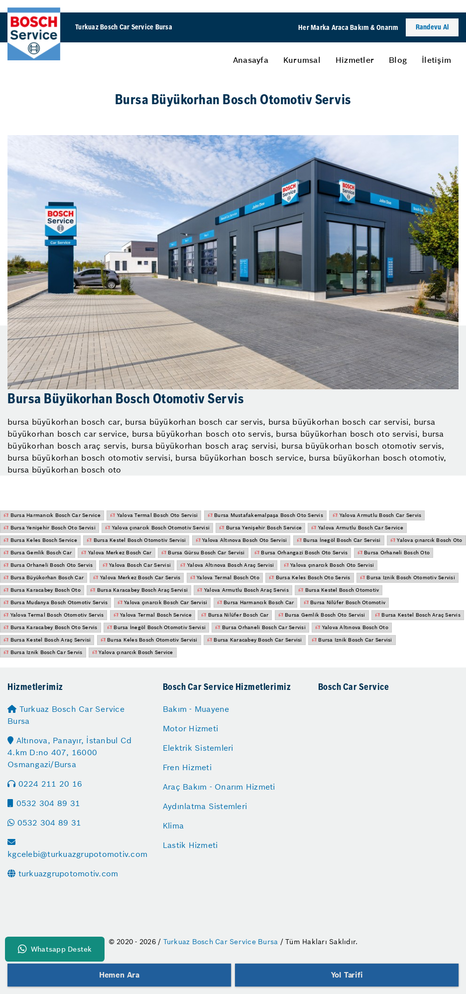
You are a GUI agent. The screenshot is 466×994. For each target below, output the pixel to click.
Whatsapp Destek (55, 949)
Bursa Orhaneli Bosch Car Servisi (260, 627)
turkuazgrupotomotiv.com (62, 873)
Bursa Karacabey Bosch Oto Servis (50, 627)
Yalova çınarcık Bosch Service (132, 652)
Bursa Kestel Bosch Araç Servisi (47, 640)
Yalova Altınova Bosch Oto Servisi (241, 540)
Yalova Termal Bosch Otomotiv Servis (53, 615)
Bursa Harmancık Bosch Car (255, 602)
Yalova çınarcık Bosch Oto (426, 540)
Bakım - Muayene (196, 709)
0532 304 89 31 (43, 803)
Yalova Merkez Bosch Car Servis (136, 577)
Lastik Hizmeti (190, 845)
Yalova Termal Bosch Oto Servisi (154, 515)
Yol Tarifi (347, 975)
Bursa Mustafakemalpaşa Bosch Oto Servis (265, 515)
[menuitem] (251, 59)
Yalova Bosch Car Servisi (137, 565)
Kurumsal (302, 60)
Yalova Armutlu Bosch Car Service (357, 527)
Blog (398, 60)
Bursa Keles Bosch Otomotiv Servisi (149, 640)
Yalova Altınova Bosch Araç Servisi (227, 565)
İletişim (436, 60)
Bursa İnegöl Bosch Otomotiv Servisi (156, 627)
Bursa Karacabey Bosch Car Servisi (254, 640)
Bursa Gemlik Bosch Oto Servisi (321, 615)
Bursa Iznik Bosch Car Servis (43, 652)
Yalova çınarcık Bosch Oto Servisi (329, 565)
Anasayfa (250, 60)
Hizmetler (355, 60)
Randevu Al (432, 27)
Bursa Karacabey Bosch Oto (42, 590)
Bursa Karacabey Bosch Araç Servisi (139, 590)
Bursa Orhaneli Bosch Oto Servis (48, 565)
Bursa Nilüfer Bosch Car (234, 615)
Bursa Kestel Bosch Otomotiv (338, 590)
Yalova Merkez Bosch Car (116, 552)
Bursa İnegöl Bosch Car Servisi (339, 540)
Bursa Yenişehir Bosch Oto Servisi (49, 527)
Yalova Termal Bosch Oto (224, 577)
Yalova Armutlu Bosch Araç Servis (243, 590)
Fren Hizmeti (187, 767)
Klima (173, 825)
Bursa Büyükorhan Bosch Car (43, 577)
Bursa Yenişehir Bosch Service (260, 527)
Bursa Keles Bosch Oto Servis (309, 577)
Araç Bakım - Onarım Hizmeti (219, 787)
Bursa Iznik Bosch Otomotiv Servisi (407, 577)
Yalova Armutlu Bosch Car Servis (377, 515)
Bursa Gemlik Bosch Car (37, 552)
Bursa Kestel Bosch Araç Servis (418, 615)
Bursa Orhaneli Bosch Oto (393, 552)
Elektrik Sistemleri (198, 748)
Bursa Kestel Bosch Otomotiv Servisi (136, 540)
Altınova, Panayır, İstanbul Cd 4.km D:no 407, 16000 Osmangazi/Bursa (69, 752)
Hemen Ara (119, 975)
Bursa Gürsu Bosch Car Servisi (203, 552)
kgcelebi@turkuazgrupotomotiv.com (77, 848)
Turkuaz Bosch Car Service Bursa (65, 715)
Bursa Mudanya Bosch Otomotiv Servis (55, 602)
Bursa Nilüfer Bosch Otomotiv (345, 602)
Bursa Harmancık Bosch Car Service (52, 515)
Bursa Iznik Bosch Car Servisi (352, 640)
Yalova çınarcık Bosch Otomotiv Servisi (157, 527)
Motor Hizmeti (190, 728)
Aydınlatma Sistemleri (205, 806)
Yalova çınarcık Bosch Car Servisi (162, 602)
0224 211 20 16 (44, 784)
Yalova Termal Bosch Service (153, 615)
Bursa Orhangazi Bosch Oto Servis (301, 552)
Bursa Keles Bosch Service (40, 540)
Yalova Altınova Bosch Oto (351, 627)
